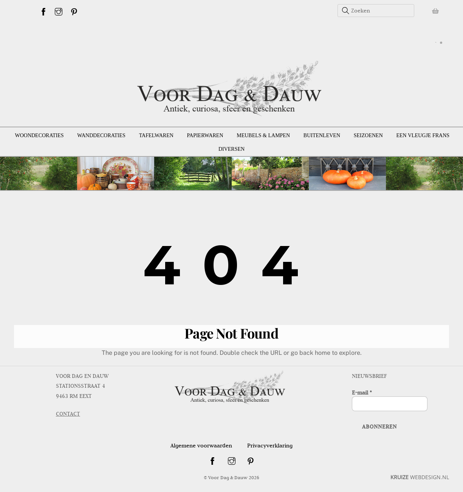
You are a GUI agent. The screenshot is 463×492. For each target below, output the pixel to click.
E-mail (362, 392)
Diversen (231, 149)
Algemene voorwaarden (201, 445)
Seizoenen (368, 135)
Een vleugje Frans (423, 135)
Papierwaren (205, 135)
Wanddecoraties (101, 135)
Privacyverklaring (270, 445)
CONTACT (68, 413)
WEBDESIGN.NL (419, 477)
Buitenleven (322, 135)
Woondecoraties (39, 135)
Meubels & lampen (263, 135)
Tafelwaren (156, 135)
